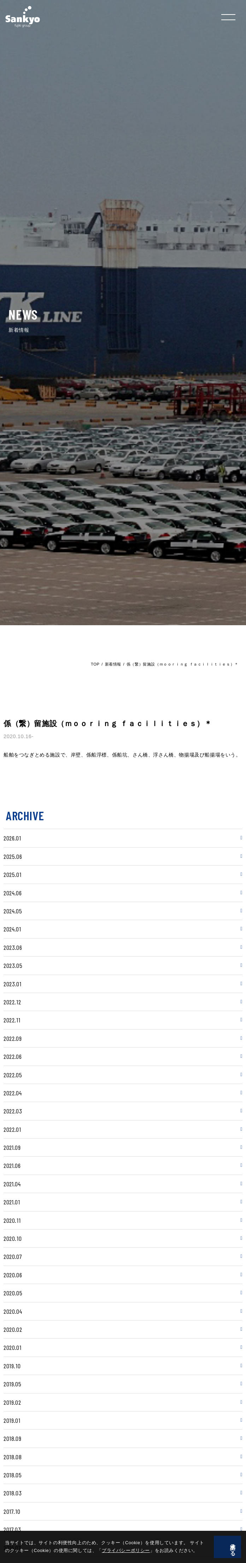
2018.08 (13, 1457)
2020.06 (13, 1275)
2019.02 (12, 1402)
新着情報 (113, 664)
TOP (95, 664)
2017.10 (12, 1511)
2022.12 (12, 1002)
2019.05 (12, 1384)
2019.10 (12, 1366)
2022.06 (13, 1056)
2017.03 (12, 1529)
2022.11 (12, 1020)
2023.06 (13, 947)
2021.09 (12, 1147)
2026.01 (12, 838)
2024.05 (13, 911)
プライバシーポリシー (111, 1550)
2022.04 (13, 1093)
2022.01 (12, 1129)
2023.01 (12, 984)
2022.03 (13, 1111)
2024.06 (13, 893)
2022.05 (13, 1075)
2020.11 (12, 1220)
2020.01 (12, 1347)
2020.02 (13, 1329)
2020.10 (13, 1238)
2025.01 (12, 874)
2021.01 (12, 1202)
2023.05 (13, 965)
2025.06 (13, 856)
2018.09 (12, 1438)
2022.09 (13, 1038)
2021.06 (12, 1165)
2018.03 (13, 1493)
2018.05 (13, 1475)
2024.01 (12, 929)
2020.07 (13, 1256)
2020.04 (13, 1311)
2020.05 (13, 1293)
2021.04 (12, 1184)
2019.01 (12, 1420)
